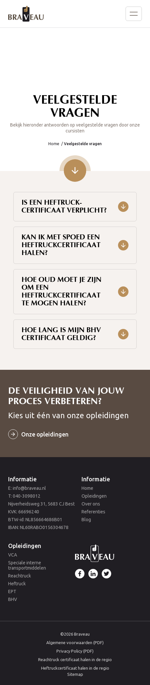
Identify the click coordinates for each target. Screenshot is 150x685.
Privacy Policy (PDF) (75, 651)
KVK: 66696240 (23, 511)
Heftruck (17, 583)
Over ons (91, 503)
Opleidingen (94, 496)
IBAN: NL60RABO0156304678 (38, 527)
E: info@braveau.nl (27, 488)
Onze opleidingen (44, 434)
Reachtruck (19, 575)
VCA (12, 554)
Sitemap (75, 674)
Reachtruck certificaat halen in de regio (75, 659)
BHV (12, 599)
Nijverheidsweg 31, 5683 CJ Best (41, 503)
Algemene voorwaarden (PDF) (75, 642)
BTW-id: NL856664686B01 (35, 519)
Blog (86, 519)
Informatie (22, 479)
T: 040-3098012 (24, 496)
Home (53, 144)
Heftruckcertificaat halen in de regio (75, 668)
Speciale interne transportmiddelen (27, 565)
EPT (12, 591)
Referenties (93, 511)
